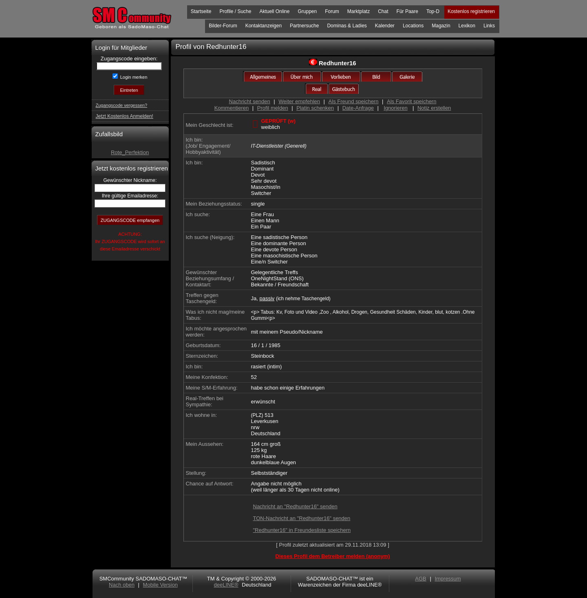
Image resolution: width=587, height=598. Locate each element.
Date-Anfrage (358, 108)
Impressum (448, 579)
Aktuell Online (274, 11)
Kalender (385, 26)
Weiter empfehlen (299, 101)
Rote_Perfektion (130, 152)
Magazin (441, 26)
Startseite (201, 11)
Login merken (133, 77)
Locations (413, 26)
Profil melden (272, 108)
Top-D (432, 11)
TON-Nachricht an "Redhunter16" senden (302, 518)
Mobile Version (160, 585)
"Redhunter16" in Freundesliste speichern (302, 530)
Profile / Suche (235, 11)
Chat (383, 11)
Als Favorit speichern (411, 101)
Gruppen (307, 11)
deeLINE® (226, 585)
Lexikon (467, 26)
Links (489, 26)
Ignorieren (396, 108)
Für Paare (407, 11)
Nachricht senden (249, 101)
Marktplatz (358, 11)
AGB (420, 579)
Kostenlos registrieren (471, 11)
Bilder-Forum (223, 26)
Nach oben (122, 585)
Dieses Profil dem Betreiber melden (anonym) (332, 556)
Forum (332, 11)
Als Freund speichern (354, 101)
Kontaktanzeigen (263, 26)
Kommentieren (231, 108)
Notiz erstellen (434, 108)
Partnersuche (304, 26)
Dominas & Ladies (346, 26)
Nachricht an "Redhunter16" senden (295, 506)
